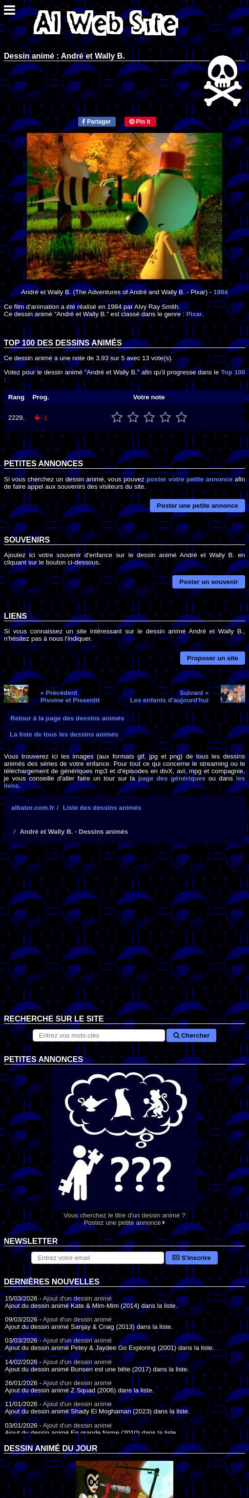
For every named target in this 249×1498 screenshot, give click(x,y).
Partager (96, 121)
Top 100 (233, 372)
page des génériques (172, 778)
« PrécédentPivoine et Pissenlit (70, 696)
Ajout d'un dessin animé (77, 1298)
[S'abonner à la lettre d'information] (97, 1258)
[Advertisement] (124, 936)
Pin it (139, 121)
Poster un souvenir (208, 582)
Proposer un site (212, 658)
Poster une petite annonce (197, 505)
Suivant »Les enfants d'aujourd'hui (169, 696)
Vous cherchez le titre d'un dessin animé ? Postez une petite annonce (124, 1145)
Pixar (194, 314)
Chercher (191, 1035)
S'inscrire (191, 1257)
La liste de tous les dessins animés (64, 734)
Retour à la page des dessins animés (67, 718)
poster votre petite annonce (189, 479)
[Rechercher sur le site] (99, 1035)
